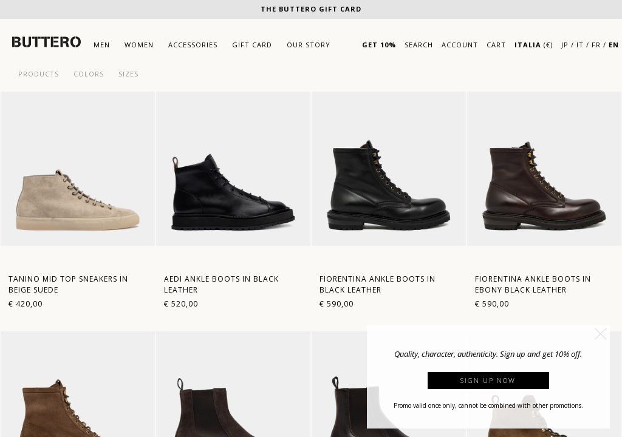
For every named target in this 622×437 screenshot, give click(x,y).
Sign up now (488, 380)
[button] (601, 334)
